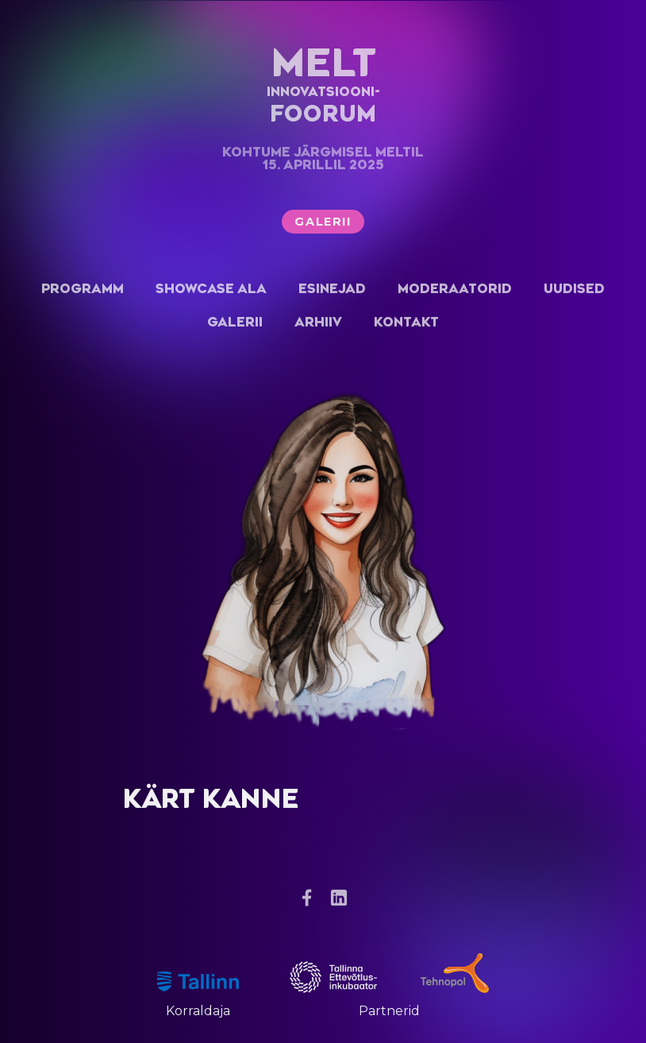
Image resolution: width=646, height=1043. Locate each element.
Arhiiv (318, 322)
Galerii (322, 221)
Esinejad (332, 288)
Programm (82, 288)
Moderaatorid (455, 288)
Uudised (574, 288)
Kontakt (406, 322)
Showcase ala (211, 288)
